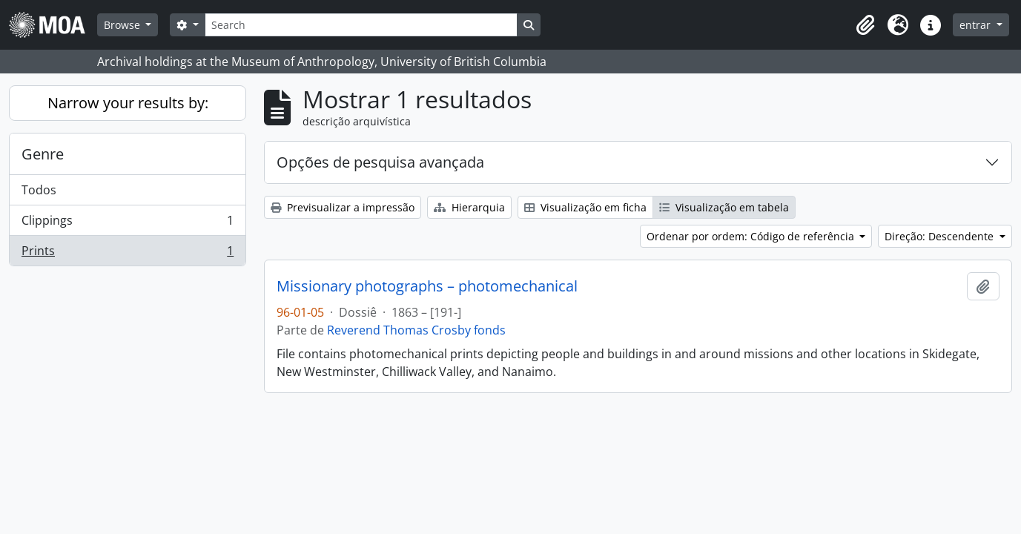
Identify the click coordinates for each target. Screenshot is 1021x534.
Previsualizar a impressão (342, 207)
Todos (39, 190)
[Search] (361, 24)
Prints (127, 254)
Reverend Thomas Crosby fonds (416, 330)
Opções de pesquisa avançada (380, 162)
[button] (865, 25)
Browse (123, 25)
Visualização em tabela (724, 207)
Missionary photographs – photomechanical (427, 286)
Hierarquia (469, 207)
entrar (976, 25)
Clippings (127, 223)
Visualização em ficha (585, 207)
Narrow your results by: (127, 103)
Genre (43, 154)
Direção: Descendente (941, 236)
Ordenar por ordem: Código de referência (752, 236)
